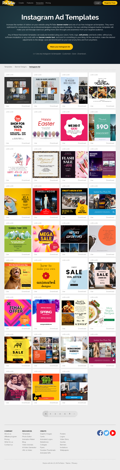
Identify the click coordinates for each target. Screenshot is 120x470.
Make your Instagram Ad (60, 47)
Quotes (63, 442)
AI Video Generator (29, 447)
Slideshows (44, 442)
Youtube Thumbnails (47, 450)
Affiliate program (10, 437)
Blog (24, 442)
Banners (63, 445)
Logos (62, 437)
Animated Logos (46, 439)
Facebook (100, 433)
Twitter (106, 433)
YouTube (113, 433)
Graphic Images (46, 434)
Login (98, 3)
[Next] (75, 414)
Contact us (8, 445)
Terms (68, 463)
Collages (43, 445)
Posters (63, 434)
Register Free (109, 3)
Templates (26, 434)
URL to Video (27, 450)
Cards (42, 437)
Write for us (8, 442)
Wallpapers (64, 450)
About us (7, 434)
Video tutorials (27, 445)
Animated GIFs (45, 453)
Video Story (64, 439)
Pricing (6, 439)
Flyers (42, 447)
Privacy (74, 463)
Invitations (64, 447)
